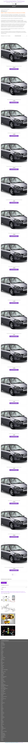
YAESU (2, 723)
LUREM (2, 666)
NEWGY (2, 732)
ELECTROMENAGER (3, 676)
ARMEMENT (2, 643)
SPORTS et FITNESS (4, 731)
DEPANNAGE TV (3, 737)
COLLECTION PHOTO (4, 696)
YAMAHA (2, 658)
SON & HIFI (2, 724)
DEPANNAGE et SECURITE (4, 685)
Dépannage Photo (3, 698)
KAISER (2, 703)
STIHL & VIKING (3, 689)
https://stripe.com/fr (6, 593)
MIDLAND (2, 722)
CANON (2, 695)
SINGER (2, 668)
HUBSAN (2, 675)
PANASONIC (2, 686)
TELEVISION (2, 736)
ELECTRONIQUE (3, 681)
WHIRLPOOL (2, 680)
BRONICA (2, 694)
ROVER (2, 653)
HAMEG (2, 682)
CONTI (2, 649)
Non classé (2, 692)
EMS (1, 660)
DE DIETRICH (3, 677)
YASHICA (2, 718)
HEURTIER (2, 672)
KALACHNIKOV (3, 644)
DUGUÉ (2, 663)
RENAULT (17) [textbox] (13, 587)
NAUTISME (2, 690)
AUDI (1, 646)
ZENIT (2, 719)
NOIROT (2, 678)
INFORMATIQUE (3, 684)
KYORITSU (2, 683)
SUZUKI (2, 655)
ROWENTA (2, 679)
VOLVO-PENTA (3, 691)
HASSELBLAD (3, 702)
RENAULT (2, 652)
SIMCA (2, 654)
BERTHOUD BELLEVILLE (4, 688)
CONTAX (2, 697)
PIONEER (2, 727)
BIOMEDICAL (2, 659)
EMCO (2, 664)
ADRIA (2, 670)
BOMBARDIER (3, 647)
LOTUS (2, 650)
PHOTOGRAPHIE (3, 693)
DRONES (2, 674)
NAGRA (2, 726)
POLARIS (2, 651)
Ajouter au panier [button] (14, 102)
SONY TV (2, 738)
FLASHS (2, 699)
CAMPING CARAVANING (4, 669)
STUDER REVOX (3, 728)
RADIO (2, 720)
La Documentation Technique (14, 1)
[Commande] (20, 36)
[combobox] (14, 587)
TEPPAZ (2, 729)
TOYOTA (2, 656)
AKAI (1, 725)
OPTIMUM (2, 667)
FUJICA (2, 701)
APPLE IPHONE (3, 734)
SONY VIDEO (3, 673)
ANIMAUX (2, 642)
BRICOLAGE (2, 662)
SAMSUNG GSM (3, 735)
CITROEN (2, 648)
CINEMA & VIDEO (3, 671)
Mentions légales (20, 742)
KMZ (1, 704)
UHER (2, 730)
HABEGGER (2, 665)
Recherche (3, 582)
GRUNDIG (2, 721)
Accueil (2, 9)
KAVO (2, 661)
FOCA (2, 700)
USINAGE (2, 740)
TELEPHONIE (3, 733)
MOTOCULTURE (3, 687)
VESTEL (2, 739)
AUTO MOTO (5, 9)
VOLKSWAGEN (3, 657)
